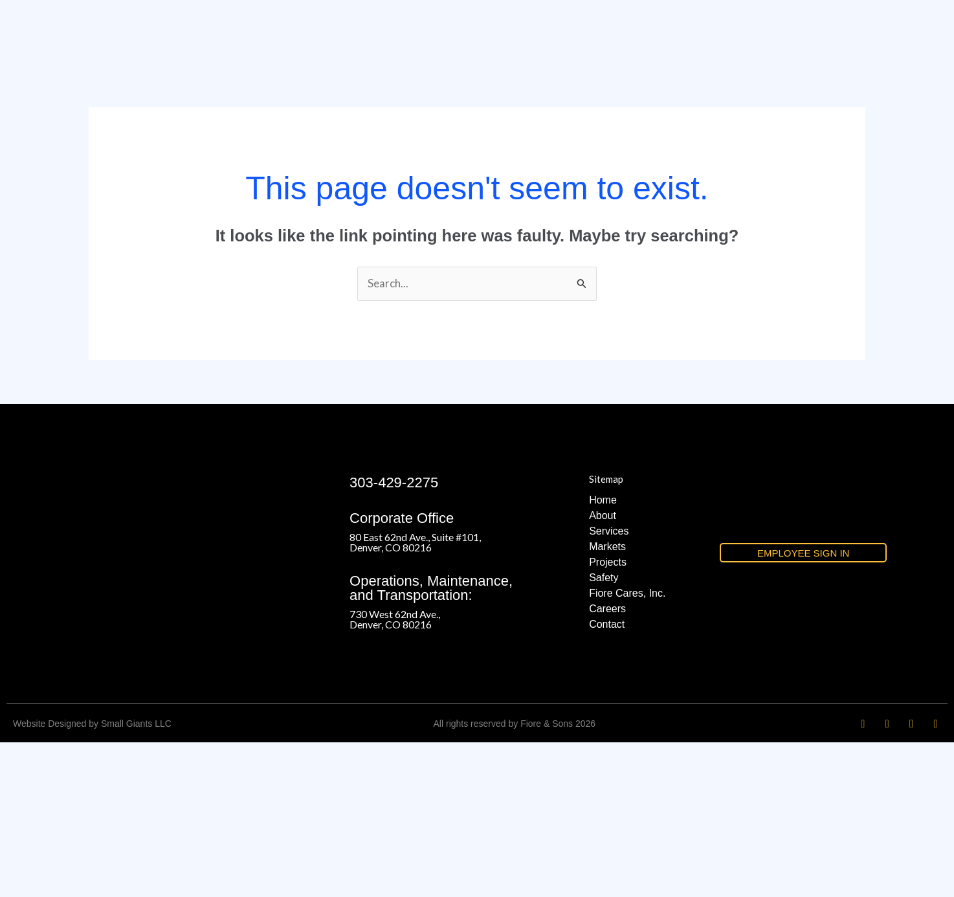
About (602, 669)
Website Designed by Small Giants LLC (92, 878)
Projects (608, 716)
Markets (607, 700)
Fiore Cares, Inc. (627, 747)
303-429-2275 (393, 636)
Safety (603, 731)
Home (603, 653)
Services (608, 685)
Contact (607, 778)
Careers (607, 762)
